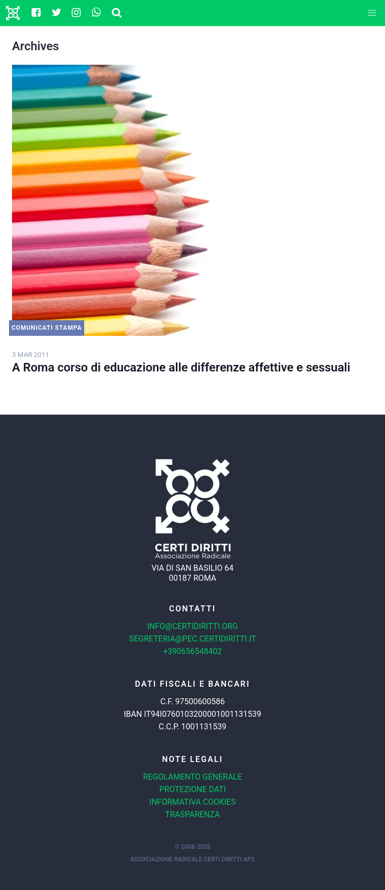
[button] (372, 13)
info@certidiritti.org (192, 626)
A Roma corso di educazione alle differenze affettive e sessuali (181, 367)
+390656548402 (192, 651)
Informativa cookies (192, 802)
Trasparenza (192, 814)
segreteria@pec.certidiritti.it (192, 639)
